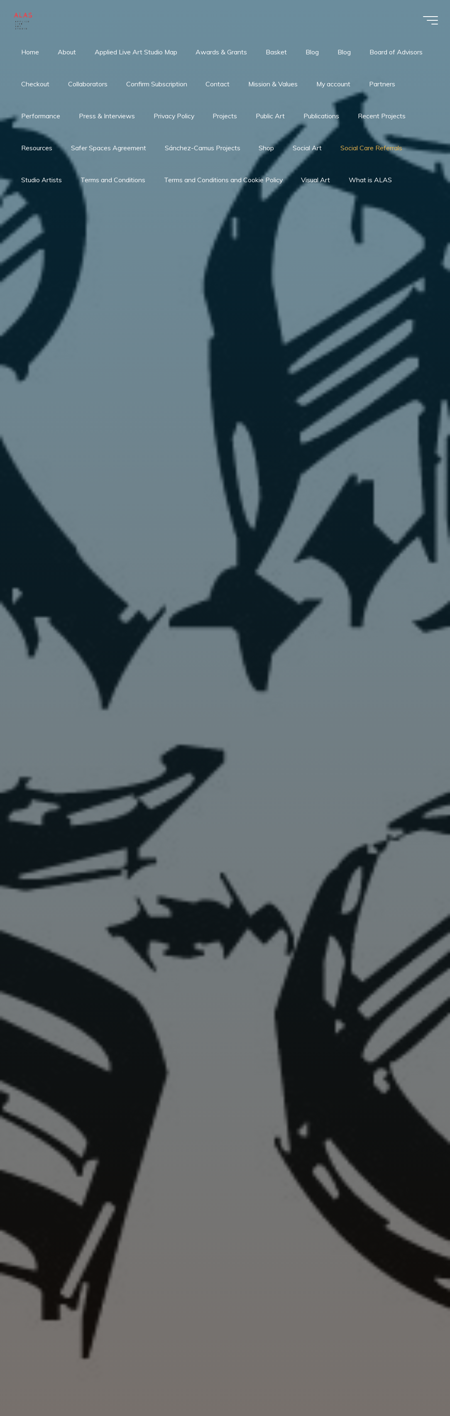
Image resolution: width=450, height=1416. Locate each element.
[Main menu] (429, 20)
